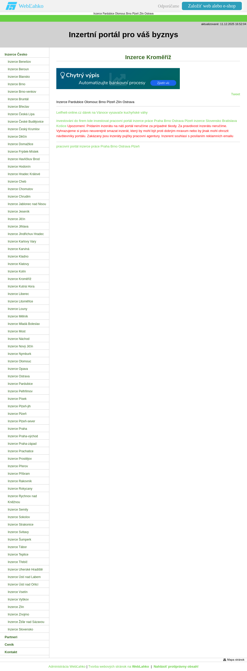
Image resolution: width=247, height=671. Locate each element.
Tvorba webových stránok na (118, 666)
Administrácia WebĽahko (67, 666)
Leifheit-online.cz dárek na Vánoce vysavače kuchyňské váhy (102, 112)
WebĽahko (31, 6)
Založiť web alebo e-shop (212, 6)
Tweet (235, 94)
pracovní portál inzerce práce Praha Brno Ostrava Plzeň (151, 121)
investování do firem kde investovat (82, 121)
